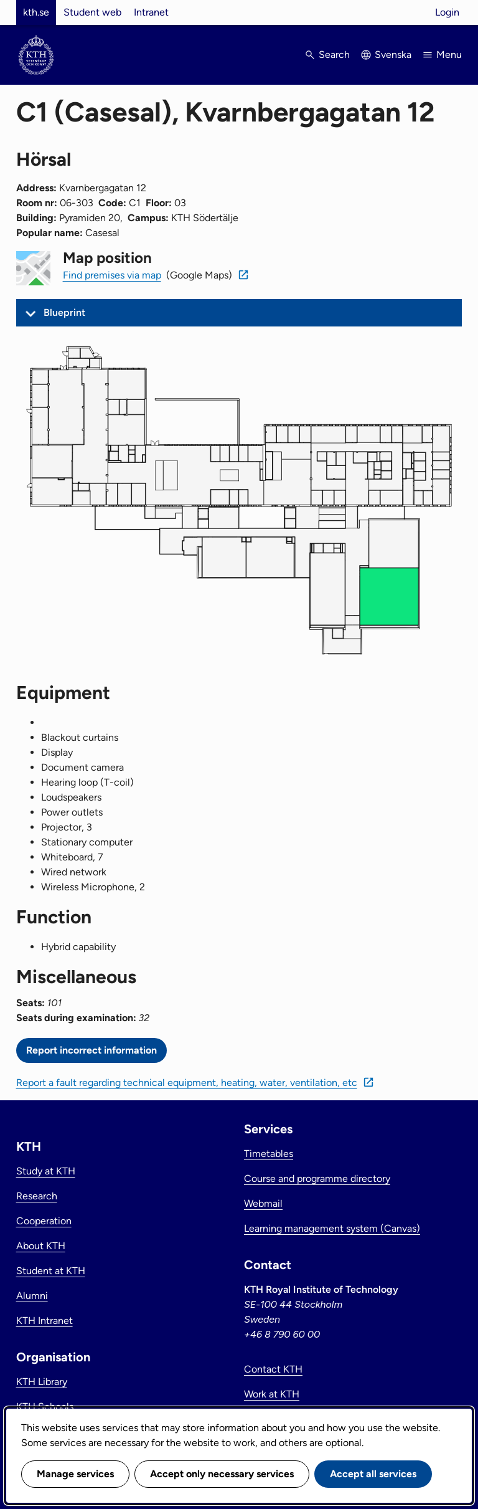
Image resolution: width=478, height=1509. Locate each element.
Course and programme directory (317, 1178)
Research (36, 1196)
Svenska (393, 54)
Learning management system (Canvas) (332, 1228)
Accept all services (373, 1474)
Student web (92, 12)
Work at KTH (271, 1394)
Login (447, 12)
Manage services (75, 1474)
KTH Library (41, 1382)
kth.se (36, 12)
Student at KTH (50, 1271)
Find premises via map (112, 275)
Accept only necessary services (222, 1474)
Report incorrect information (91, 1050)
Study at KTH (45, 1171)
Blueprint (64, 312)
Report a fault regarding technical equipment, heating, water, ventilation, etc (186, 1082)
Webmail (263, 1203)
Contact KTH (273, 1369)
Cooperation (44, 1221)
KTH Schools (44, 1406)
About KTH (40, 1246)
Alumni (32, 1296)
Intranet (151, 12)
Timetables (268, 1153)
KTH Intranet (44, 1320)
